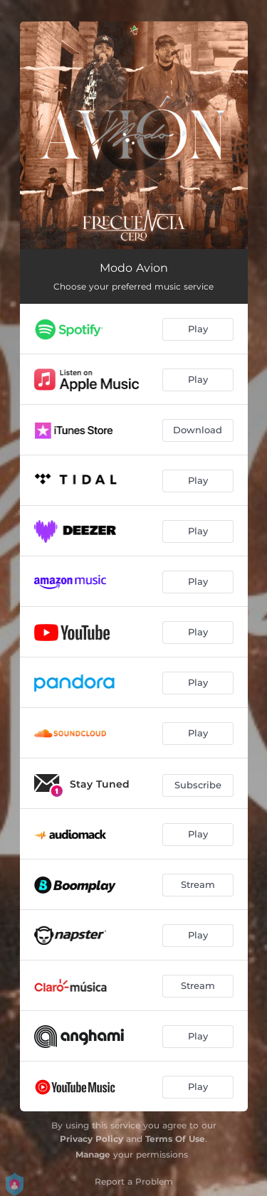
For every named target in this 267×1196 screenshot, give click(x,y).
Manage (92, 1154)
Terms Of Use (175, 1138)
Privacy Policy (91, 1138)
